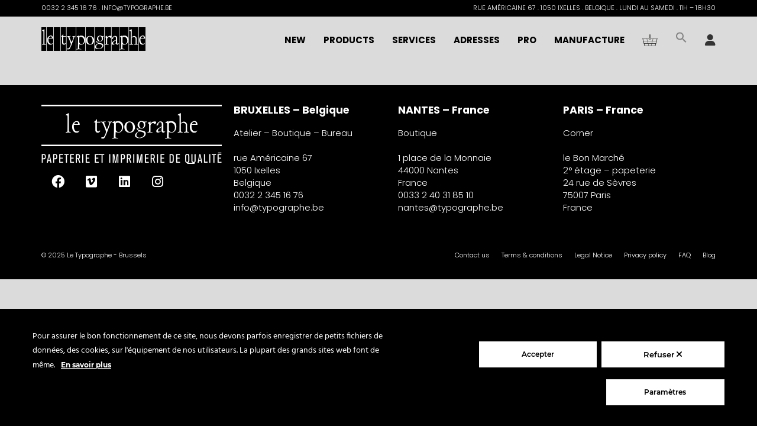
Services (414, 40)
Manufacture (589, 40)
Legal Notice (593, 255)
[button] (681, 40)
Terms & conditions (532, 255)
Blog (709, 255)
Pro (526, 40)
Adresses (477, 40)
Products (348, 40)
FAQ (684, 255)
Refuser (662, 354)
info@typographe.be (279, 207)
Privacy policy (645, 255)
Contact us (472, 255)
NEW (295, 40)
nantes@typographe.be (450, 207)
